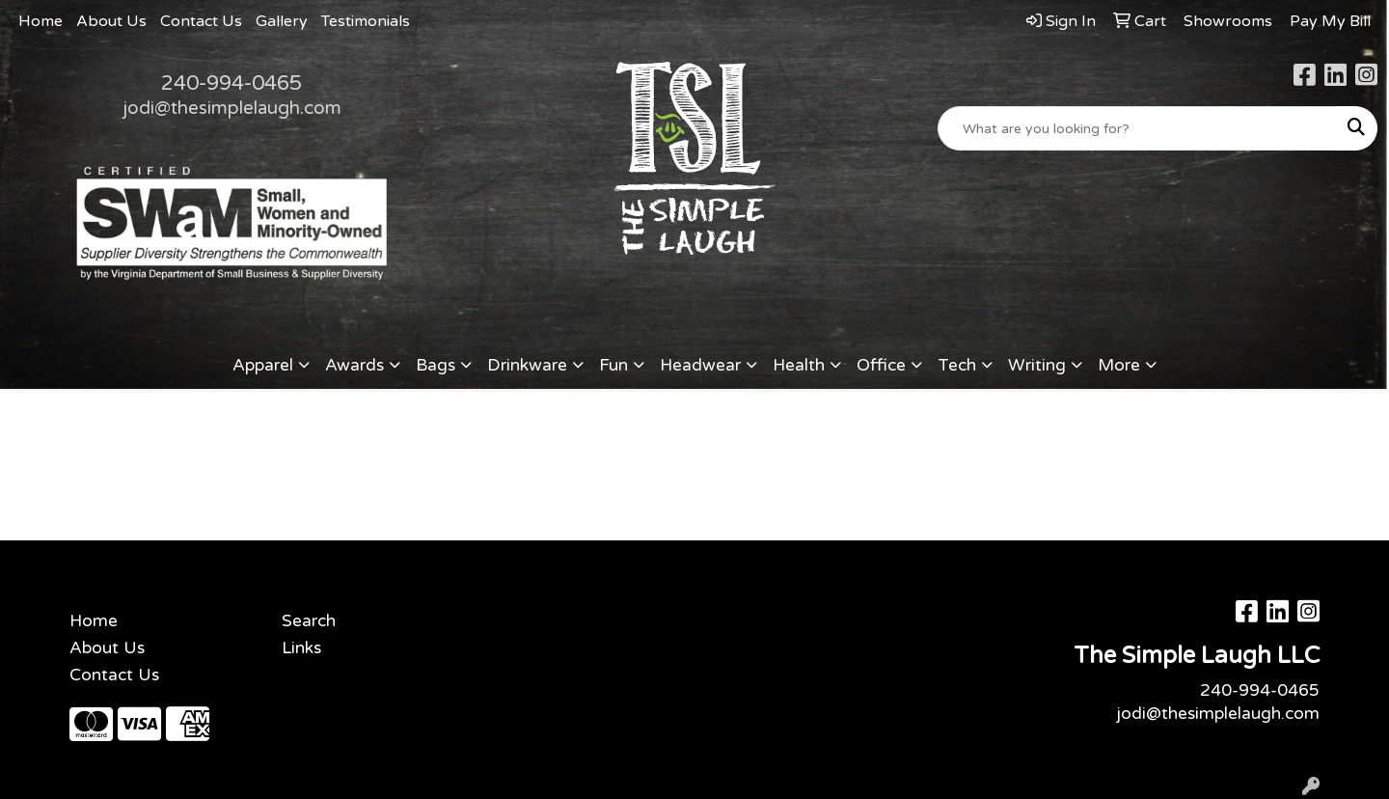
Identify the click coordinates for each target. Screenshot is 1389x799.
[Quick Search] (1137, 128)
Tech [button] (957, 365)
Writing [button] (1037, 365)
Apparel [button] (262, 365)
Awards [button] (354, 365)
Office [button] (881, 365)
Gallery (282, 21)
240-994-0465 (231, 83)
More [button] (1119, 365)
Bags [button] (435, 365)
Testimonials (365, 21)
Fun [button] (613, 365)
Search (309, 621)
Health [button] (799, 365)
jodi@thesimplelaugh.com (232, 108)
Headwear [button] (700, 365)
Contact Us (201, 21)
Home (40, 21)
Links (301, 648)
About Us (111, 21)
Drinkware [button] (527, 365)
